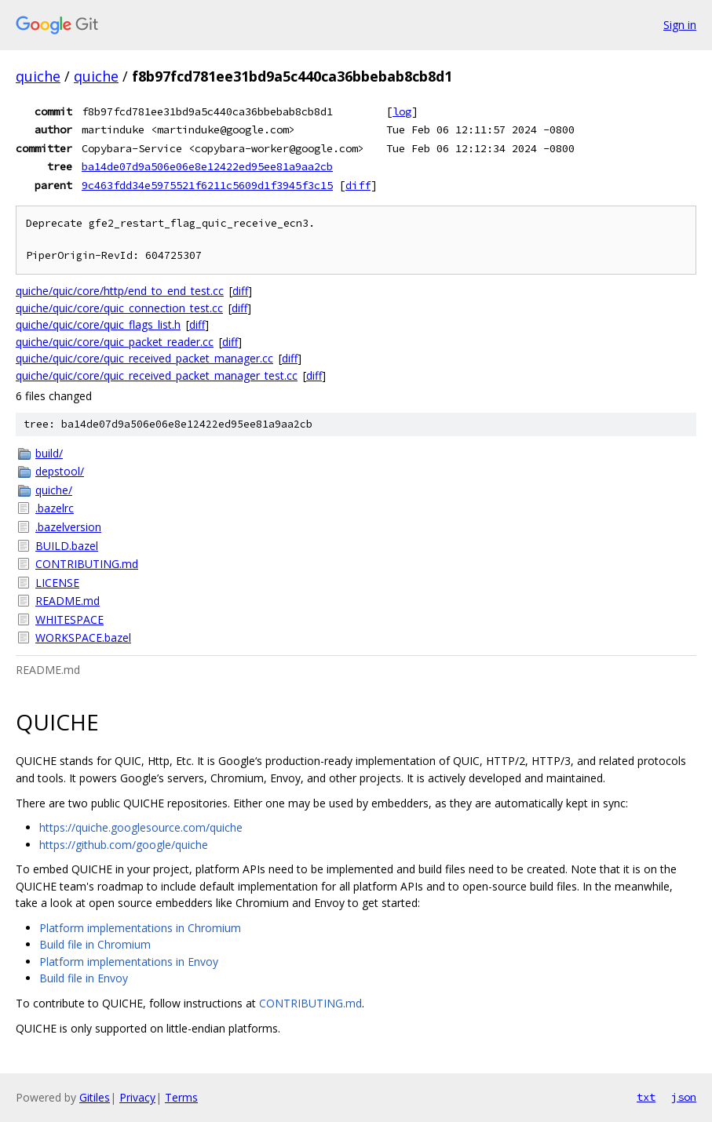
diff (358, 185)
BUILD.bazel (66, 545)
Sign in (679, 24)
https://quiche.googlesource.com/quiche (141, 827)
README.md (67, 600)
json (683, 1097)
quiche (38, 76)
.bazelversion (68, 526)
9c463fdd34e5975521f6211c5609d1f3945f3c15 (207, 185)
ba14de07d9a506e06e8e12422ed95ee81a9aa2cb (207, 166)
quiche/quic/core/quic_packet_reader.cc (115, 341)
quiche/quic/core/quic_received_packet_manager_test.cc (157, 375)
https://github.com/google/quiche (123, 844)
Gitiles (94, 1097)
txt (646, 1097)
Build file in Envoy (83, 978)
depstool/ (59, 471)
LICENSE (57, 582)
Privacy (137, 1097)
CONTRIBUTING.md (86, 563)
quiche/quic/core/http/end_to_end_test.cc (120, 290)
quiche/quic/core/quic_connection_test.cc (119, 308)
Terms (181, 1097)
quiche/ (53, 490)
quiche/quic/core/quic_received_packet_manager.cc (144, 358)
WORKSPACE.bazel (83, 637)
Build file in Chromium (95, 944)
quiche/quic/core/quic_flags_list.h (98, 324)
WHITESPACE (69, 619)
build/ (49, 453)
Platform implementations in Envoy (128, 961)
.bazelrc (54, 508)
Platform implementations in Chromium (140, 927)
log (402, 111)
